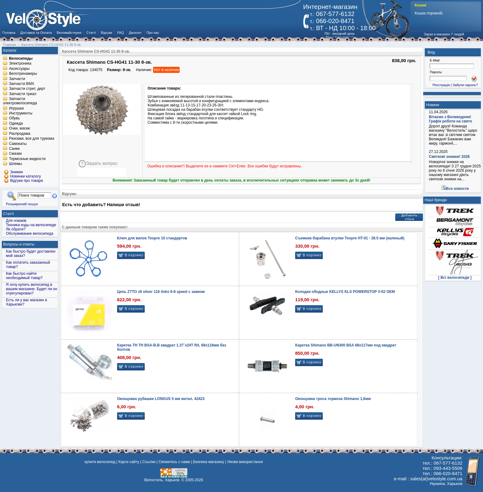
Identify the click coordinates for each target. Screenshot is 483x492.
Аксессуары (19, 68)
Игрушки (16, 108)
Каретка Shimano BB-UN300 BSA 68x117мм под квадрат (345, 345)
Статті (91, 32)
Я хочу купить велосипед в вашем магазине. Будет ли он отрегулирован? (31, 288)
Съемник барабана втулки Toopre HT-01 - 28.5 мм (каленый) (349, 238)
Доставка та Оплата (36, 32)
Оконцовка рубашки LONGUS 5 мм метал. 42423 (161, 399)
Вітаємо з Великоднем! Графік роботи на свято (450, 119)
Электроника (20, 64)
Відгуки (106, 32)
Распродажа (19, 133)
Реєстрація (441, 85)
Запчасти (17, 79)
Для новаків (16, 220)
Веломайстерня (69, 32)
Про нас (153, 32)
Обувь (14, 118)
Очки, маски (19, 128)
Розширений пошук (22, 204)
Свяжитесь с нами (174, 462)
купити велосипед (99, 462)
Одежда (16, 123)
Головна (8, 32)
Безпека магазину (208, 462)
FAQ (120, 32)
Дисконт (135, 32)
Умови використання (245, 462)
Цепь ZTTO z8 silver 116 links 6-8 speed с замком (161, 292)
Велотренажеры (23, 74)
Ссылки (149, 462)
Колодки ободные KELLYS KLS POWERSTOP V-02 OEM (345, 292)
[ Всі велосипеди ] (455, 277)
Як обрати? (16, 229)
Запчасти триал (22, 94)
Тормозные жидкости (27, 159)
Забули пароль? (465, 85)
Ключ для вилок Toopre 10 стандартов (152, 238)
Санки (14, 148)
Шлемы (15, 164)
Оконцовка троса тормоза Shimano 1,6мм (333, 399)
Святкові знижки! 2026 (449, 156)
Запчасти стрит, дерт (27, 89)
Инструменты (20, 113)
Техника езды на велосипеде (31, 225)
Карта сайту (128, 462)
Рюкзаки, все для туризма (31, 139)
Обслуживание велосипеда (29, 233)
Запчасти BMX (21, 84)
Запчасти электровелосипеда (20, 101)
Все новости (457, 188)
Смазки (15, 154)
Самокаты (17, 144)
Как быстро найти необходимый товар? (24, 275)
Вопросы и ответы (18, 244)
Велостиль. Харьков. (162, 480)
